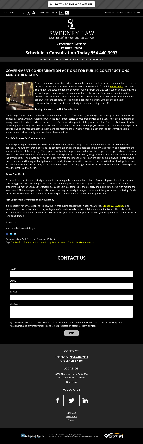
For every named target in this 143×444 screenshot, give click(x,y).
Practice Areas (71, 59)
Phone (13, 292)
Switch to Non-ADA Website (73, 4)
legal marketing (71, 436)
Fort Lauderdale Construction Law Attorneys (73, 242)
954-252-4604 (74, 361)
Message (15, 304)
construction (116, 86)
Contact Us (96, 59)
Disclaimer (71, 416)
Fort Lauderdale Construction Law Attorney (31, 242)
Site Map (71, 412)
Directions (71, 382)
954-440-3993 (104, 53)
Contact (71, 420)
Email (13, 280)
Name (13, 269)
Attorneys (55, 59)
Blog (85, 59)
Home (43, 59)
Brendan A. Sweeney (113, 205)
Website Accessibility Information (122, 12)
